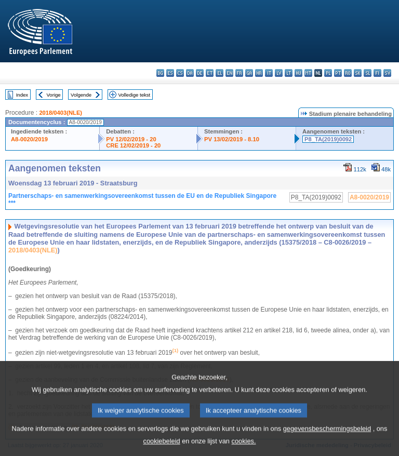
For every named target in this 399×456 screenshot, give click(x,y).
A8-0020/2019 (29, 139)
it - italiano (269, 73)
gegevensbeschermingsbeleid (327, 436)
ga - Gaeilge (249, 73)
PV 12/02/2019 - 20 (131, 139)
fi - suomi (377, 73)
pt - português (338, 73)
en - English (229, 73)
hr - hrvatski (259, 73)
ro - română (348, 73)
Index (22, 95)
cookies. (244, 448)
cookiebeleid (161, 448)
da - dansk (190, 73)
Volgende (81, 95)
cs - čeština (180, 73)
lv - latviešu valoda (279, 73)
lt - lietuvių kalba (288, 73)
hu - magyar (298, 73)
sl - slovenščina (367, 73)
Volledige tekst (134, 95)
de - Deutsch (200, 73)
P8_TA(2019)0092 (328, 139)
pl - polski (328, 73)
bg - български (160, 73)
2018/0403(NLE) (60, 113)
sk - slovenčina (358, 73)
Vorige (54, 95)
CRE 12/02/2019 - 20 (133, 145)
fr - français (239, 73)
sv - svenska (387, 73)
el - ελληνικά (219, 73)
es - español (170, 73)
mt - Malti (308, 73)
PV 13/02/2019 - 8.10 (231, 139)
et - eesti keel (210, 73)
